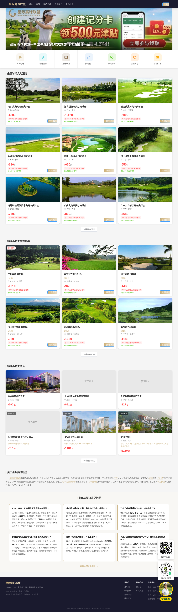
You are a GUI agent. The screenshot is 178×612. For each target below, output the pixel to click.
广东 (116, 478)
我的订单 (47, 4)
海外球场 (128, 595)
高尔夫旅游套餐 (69, 482)
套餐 (38, 4)
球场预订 (128, 587)
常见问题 (69, 4)
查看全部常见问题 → (89, 566)
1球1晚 (160, 478)
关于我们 (58, 4)
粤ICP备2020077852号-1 (101, 608)
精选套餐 (128, 591)
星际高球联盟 (15, 478)
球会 (31, 4)
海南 (151, 478)
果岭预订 (93, 482)
